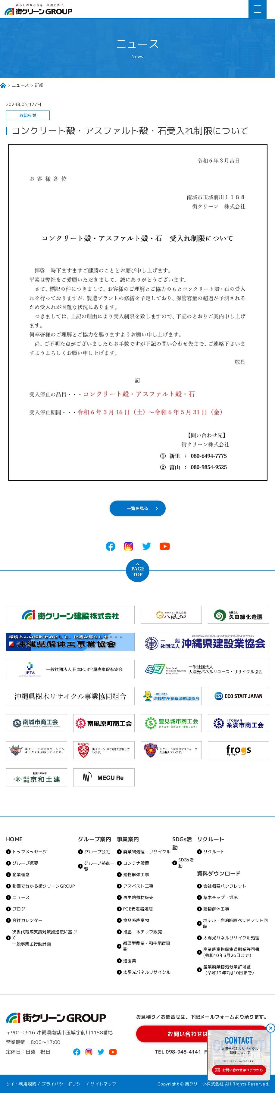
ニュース (20, 85)
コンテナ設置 (136, 863)
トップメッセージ (29, 851)
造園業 (129, 960)
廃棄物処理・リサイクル (147, 851)
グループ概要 (25, 863)
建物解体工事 (136, 874)
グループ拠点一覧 (99, 866)
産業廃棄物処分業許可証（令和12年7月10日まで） (229, 970)
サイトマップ (103, 1084)
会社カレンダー (27, 920)
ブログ (18, 909)
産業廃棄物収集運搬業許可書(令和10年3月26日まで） (231, 952)
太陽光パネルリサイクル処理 (231, 938)
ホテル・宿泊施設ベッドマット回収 (235, 923)
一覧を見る (137, 508)
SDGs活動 (186, 863)
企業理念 (21, 874)
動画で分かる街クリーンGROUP (43, 886)
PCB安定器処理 (138, 909)
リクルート (214, 851)
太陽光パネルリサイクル (147, 972)
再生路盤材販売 (138, 897)
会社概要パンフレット (224, 886)
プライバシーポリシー (63, 1084)
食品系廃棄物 (136, 920)
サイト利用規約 (21, 1084)
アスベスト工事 (138, 886)
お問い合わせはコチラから (203, 1034)
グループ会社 (97, 851)
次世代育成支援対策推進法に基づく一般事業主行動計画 (44, 938)
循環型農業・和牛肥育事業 (146, 946)
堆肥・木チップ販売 (142, 932)
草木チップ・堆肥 (220, 897)
